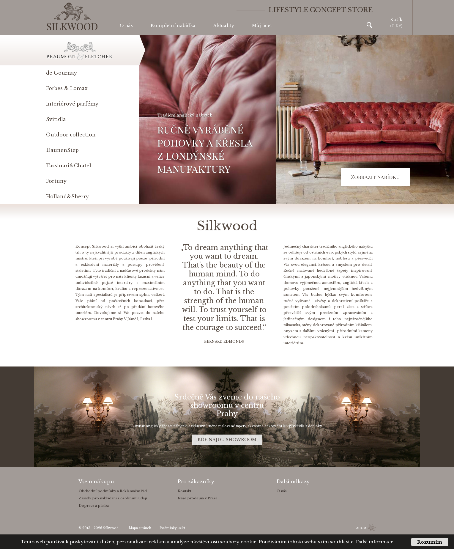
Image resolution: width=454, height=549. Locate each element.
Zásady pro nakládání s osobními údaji (113, 498)
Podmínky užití (172, 528)
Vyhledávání (369, 25)
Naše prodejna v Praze (197, 498)
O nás (126, 25)
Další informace (374, 542)
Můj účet (262, 25)
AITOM (361, 528)
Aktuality (223, 25)
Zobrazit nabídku (375, 176)
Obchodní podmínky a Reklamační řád (113, 491)
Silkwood (111, 528)
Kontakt (184, 491)
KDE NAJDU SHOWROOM (227, 439)
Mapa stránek (140, 528)
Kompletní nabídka (173, 25)
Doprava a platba (94, 506)
